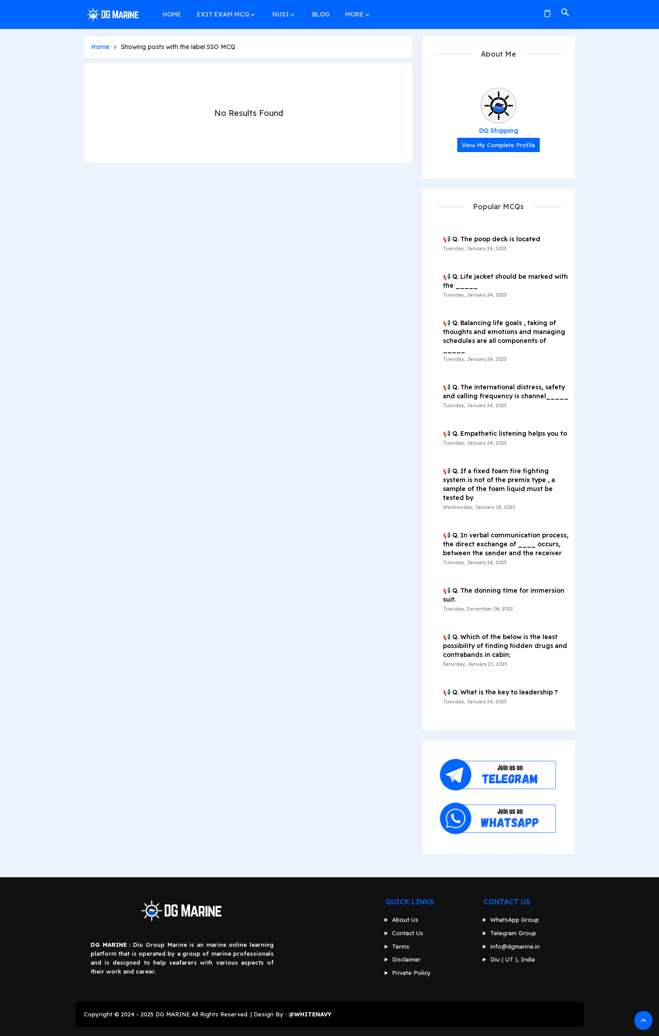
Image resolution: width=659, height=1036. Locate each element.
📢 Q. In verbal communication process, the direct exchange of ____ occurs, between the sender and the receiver (505, 544)
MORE (351, 12)
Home (100, 47)
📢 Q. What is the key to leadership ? (500, 692)
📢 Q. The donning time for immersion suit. (503, 594)
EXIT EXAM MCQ (222, 12)
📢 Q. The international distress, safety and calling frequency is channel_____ (505, 391)
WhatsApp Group (514, 919)
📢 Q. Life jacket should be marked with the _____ (505, 280)
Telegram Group (513, 933)
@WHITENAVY (309, 1014)
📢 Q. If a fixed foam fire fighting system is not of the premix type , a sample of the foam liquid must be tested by (499, 484)
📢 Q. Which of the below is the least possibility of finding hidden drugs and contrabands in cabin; (505, 646)
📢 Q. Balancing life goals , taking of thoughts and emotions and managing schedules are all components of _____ (504, 336)
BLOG (318, 12)
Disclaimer (406, 959)
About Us (405, 919)
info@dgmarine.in (515, 946)
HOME (171, 12)
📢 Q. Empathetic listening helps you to (505, 433)
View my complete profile (498, 145)
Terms (400, 946)
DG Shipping (498, 131)
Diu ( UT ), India (512, 959)
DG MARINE (172, 1014)
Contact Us (407, 933)
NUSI (279, 12)
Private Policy (411, 972)
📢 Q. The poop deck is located (491, 239)
